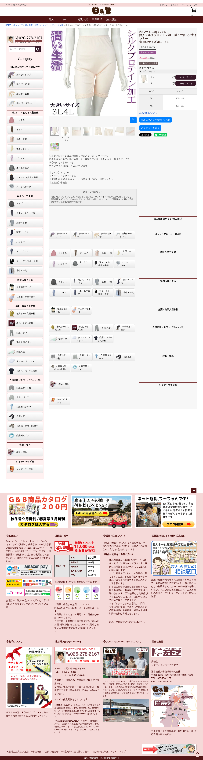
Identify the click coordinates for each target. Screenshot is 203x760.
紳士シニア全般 (25, 196)
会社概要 (36, 751)
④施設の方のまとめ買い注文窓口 (168, 535)
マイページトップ (189, 5)
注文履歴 (111, 19)
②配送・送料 (61, 535)
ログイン (163, 5)
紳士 (65, 19)
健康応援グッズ (25, 280)
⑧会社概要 (157, 641)
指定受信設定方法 (71, 711)
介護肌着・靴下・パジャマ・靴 (25, 380)
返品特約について (148, 112)
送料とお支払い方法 (29, 558)
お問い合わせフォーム (75, 668)
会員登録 (174, 5)
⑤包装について (14, 641)
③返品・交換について (114, 535)
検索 (38, 49)
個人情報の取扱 (101, 751)
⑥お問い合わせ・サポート (68, 641)
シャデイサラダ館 (25, 461)
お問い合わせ (51, 751)
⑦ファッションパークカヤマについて (122, 641)
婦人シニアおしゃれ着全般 (25, 112)
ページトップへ (193, 490)
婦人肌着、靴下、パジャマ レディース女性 (44, 25)
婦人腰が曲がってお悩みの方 (25, 67)
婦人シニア (18, 25)
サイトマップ (119, 751)
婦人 (51, 19)
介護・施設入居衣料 (25, 306)
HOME (8, 25)
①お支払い (12, 535)
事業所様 (97, 19)
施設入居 (83, 19)
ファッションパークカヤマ (164, 665)
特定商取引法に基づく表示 (75, 751)
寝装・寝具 (25, 445)
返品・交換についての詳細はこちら (127, 621)
